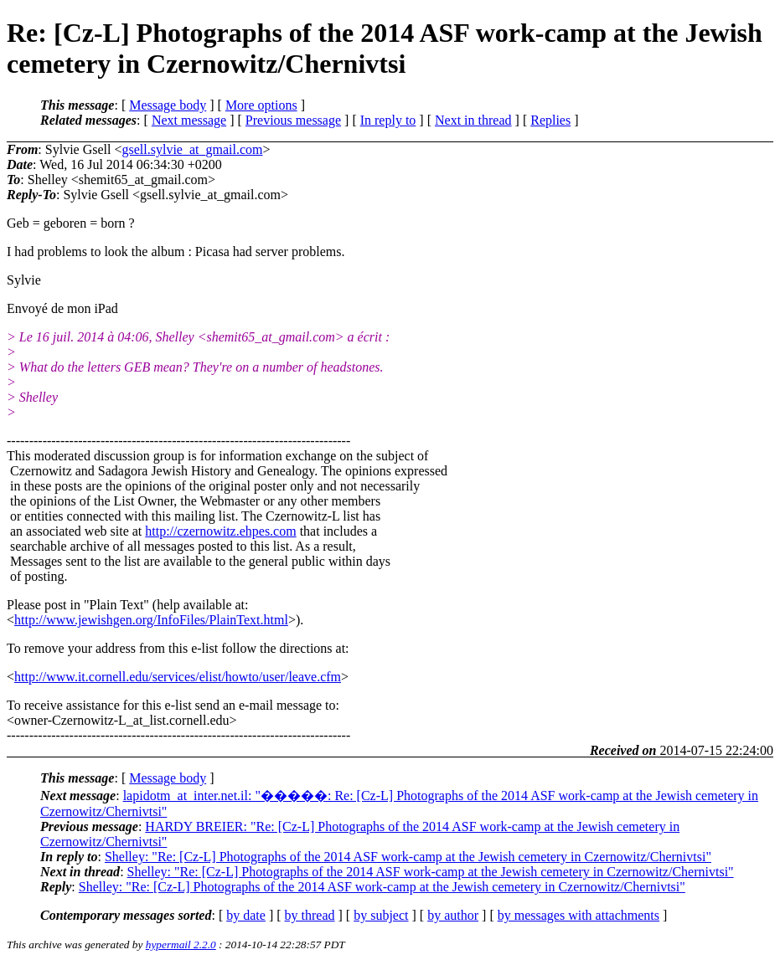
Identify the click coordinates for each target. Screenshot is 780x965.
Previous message (293, 120)
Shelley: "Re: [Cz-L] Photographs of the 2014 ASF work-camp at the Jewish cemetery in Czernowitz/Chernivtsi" (408, 857)
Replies (550, 120)
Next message (189, 120)
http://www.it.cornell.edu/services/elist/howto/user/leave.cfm (177, 677)
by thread (310, 915)
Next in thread (473, 120)
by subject (381, 915)
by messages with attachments (578, 915)
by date (246, 915)
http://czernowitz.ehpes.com (220, 531)
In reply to (388, 120)
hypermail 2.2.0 (181, 944)
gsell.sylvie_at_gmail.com (191, 149)
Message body (167, 105)
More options (261, 105)
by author (452, 915)
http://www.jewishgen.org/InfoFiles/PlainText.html (151, 620)
